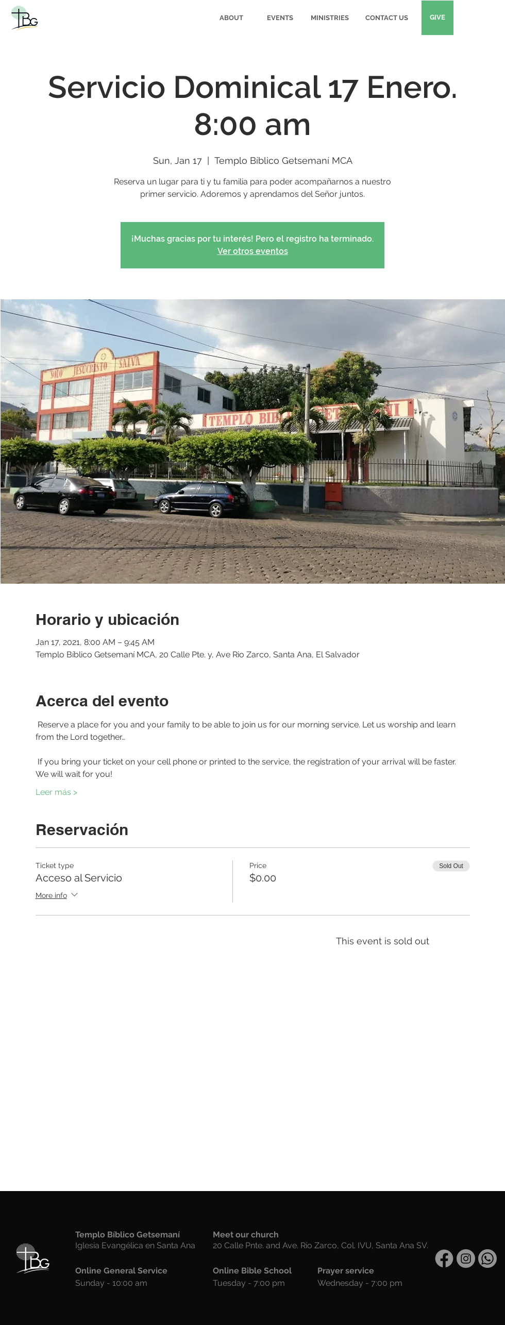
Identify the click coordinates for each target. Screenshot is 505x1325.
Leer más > (56, 792)
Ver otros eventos (252, 251)
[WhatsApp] (487, 1258)
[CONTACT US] (386, 18)
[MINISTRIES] (330, 18)
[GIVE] (437, 18)
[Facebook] (444, 1258)
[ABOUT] (231, 18)
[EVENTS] (280, 18)
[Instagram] (466, 1258)
